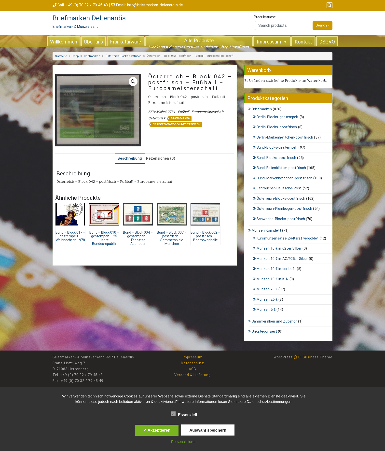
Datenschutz (192, 363)
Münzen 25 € (267, 299)
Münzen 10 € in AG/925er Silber (282, 258)
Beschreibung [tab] (130, 158)
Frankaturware (125, 42)
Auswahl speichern (207, 430)
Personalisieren (183, 441)
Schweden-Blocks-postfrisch (281, 219)
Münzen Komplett (266, 230)
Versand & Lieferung (192, 375)
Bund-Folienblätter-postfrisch (281, 168)
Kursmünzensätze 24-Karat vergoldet (287, 238)
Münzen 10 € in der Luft (276, 269)
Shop (75, 56)
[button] (133, 81)
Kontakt (303, 42)
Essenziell (184, 414)
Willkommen (63, 42)
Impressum (272, 41)
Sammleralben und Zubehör (274, 321)
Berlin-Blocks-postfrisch (277, 127)
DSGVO (327, 42)
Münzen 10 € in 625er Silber (279, 248)
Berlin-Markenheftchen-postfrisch (285, 137)
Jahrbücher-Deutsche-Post (279, 188)
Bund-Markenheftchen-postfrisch (284, 178)
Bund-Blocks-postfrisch (276, 157)
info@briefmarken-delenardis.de (155, 5)
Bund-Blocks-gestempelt (277, 147)
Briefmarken (92, 56)
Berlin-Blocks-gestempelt (277, 117)
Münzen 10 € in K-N (273, 279)
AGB (192, 369)
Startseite (61, 56)
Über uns (93, 42)
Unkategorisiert (264, 331)
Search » (322, 25)
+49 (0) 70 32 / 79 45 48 (87, 5)
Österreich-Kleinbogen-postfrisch (284, 208)
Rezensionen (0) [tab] (160, 158)
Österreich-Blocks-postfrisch (123, 56)
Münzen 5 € (266, 309)
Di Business (306, 357)
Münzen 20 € (267, 289)
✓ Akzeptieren (157, 430)
